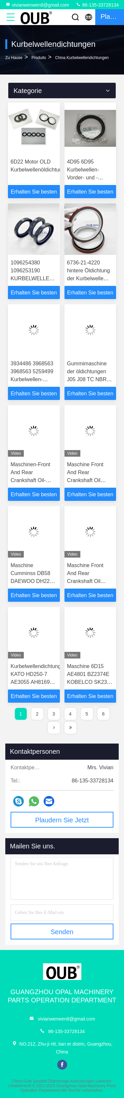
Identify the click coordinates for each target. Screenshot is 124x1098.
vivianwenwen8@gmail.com (37, 5)
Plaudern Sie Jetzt (62, 820)
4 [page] (70, 714)
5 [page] (87, 714)
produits (38, 57)
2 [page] (37, 714)
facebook (62, 1065)
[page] (54, 728)
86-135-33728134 (97, 5)
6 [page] (103, 714)
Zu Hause (13, 57)
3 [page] (54, 714)
